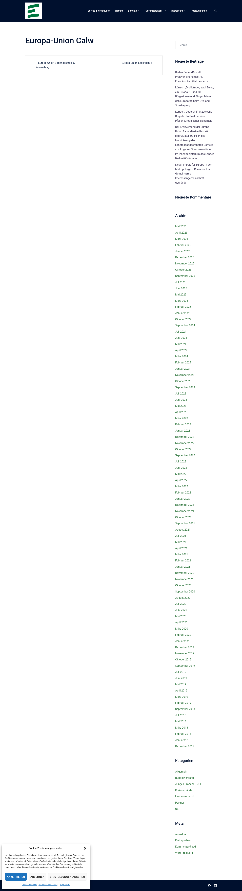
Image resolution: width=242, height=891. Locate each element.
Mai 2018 (181, 721)
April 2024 (181, 350)
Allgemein (181, 771)
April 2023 (181, 412)
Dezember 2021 (184, 504)
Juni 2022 (181, 467)
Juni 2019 (181, 678)
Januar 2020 (182, 641)
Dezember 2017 (184, 746)
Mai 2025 (181, 294)
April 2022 (181, 480)
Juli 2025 (180, 282)
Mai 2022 (181, 474)
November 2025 (184, 263)
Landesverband (184, 796)
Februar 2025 (183, 306)
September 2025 (185, 276)
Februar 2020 (183, 634)
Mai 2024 (181, 344)
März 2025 (181, 300)
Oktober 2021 (183, 517)
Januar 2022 (182, 498)
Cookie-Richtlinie (29, 884)
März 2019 (181, 696)
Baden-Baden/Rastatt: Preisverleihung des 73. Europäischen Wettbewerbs (191, 77)
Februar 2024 (183, 362)
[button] (85, 848)
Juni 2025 (181, 288)
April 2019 (181, 690)
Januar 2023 (182, 430)
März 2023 (181, 418)
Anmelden (181, 834)
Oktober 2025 (183, 269)
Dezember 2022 (184, 436)
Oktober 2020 (183, 585)
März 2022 (181, 486)
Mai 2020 (181, 616)
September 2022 (185, 455)
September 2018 (185, 709)
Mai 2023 (181, 405)
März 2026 (181, 238)
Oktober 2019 (183, 659)
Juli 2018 (180, 715)
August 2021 (182, 529)
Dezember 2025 (184, 257)
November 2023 (184, 375)
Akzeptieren (16, 876)
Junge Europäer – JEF (188, 784)
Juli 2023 (180, 393)
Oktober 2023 (183, 381)
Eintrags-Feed (183, 840)
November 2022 (184, 443)
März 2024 (181, 356)
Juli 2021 (180, 535)
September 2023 (185, 387)
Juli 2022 (180, 461)
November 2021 (184, 511)
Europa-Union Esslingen (136, 62)
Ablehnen (37, 876)
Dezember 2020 (184, 573)
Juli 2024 (180, 331)
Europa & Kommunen (99, 10)
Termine (119, 10)
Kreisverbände (199, 10)
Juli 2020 (180, 603)
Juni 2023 (181, 399)
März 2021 (181, 554)
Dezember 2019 (184, 647)
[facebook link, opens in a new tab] (209, 885)
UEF (177, 808)
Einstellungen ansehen (67, 876)
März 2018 (181, 727)
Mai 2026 (181, 226)
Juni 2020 (181, 610)
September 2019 (185, 665)
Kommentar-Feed (185, 846)
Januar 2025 (182, 313)
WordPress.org (184, 852)
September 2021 (185, 523)
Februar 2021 (183, 560)
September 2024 (185, 325)
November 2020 (184, 579)
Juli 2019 (180, 672)
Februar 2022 (183, 492)
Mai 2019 (181, 684)
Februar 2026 (183, 245)
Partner (179, 802)
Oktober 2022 (183, 449)
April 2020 (181, 622)
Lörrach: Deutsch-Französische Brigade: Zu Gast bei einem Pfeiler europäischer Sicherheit (193, 116)
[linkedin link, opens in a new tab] (215, 885)
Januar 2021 (182, 566)
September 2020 (185, 591)
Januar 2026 (182, 251)
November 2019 (184, 653)
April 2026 (181, 232)
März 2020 (181, 628)
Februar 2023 (183, 424)
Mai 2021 (181, 542)
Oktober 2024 (183, 319)
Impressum (65, 884)
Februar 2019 (183, 702)
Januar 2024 (182, 368)
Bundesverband (184, 777)
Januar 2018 (182, 740)
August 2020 (182, 597)
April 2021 (181, 548)
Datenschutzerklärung (48, 884)
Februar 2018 (183, 733)
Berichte (132, 10)
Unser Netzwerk (154, 10)
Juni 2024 (181, 337)
